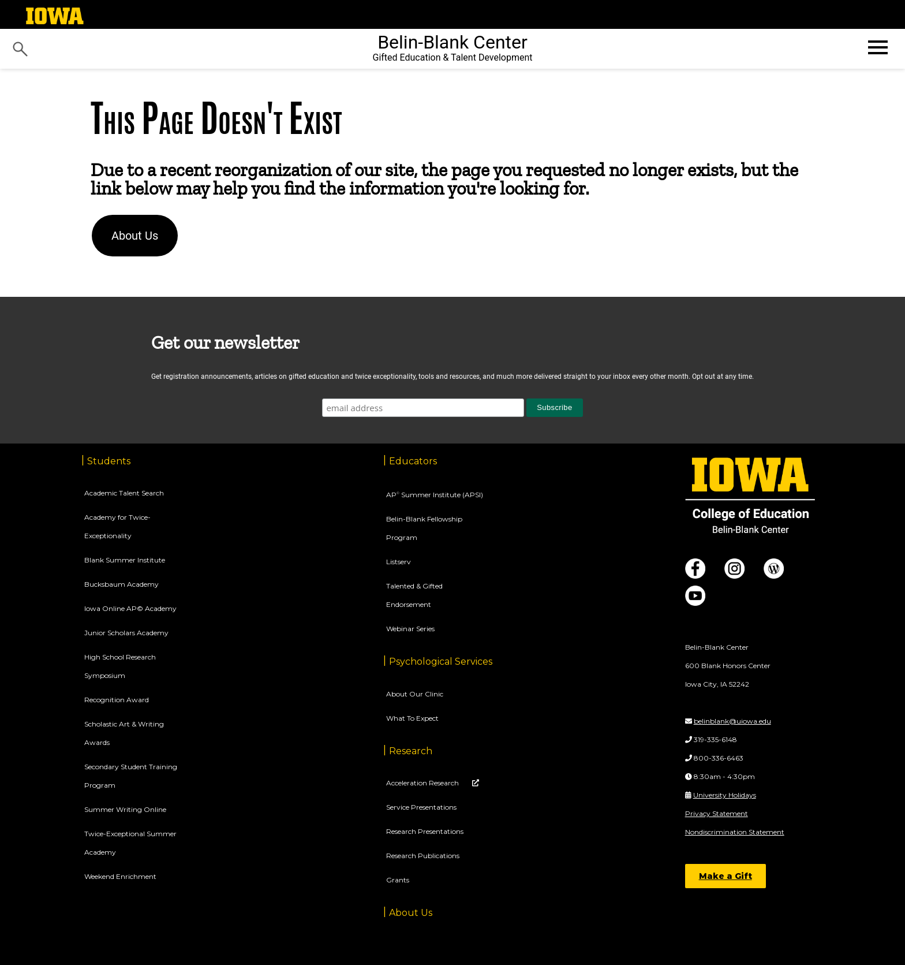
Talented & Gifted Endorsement (414, 595)
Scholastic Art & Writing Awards (124, 733)
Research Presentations (424, 831)
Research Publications (422, 855)
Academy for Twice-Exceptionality (117, 526)
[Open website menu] (876, 47)
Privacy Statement (716, 813)
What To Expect (412, 718)
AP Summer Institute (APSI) (434, 494)
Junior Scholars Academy (126, 632)
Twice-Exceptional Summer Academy (130, 842)
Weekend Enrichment (120, 876)
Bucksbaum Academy (121, 584)
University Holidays (724, 795)
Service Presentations (421, 807)
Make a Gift (725, 876)
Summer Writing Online (125, 809)
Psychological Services (440, 661)
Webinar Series (410, 628)
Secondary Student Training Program (130, 775)
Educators (413, 461)
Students (108, 461)
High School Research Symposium (120, 666)
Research (410, 751)
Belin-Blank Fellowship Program (424, 528)
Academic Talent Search (124, 493)
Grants (397, 879)
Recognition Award (116, 699)
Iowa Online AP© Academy (130, 608)
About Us (134, 236)
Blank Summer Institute (124, 560)
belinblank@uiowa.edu (732, 721)
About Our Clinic (414, 694)
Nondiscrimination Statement (734, 832)
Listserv (398, 561)
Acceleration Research (423, 782)
